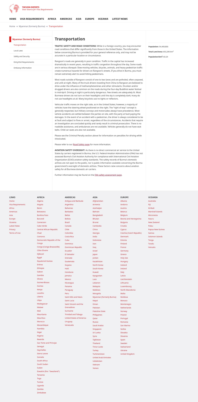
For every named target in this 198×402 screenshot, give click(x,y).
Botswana (41, 211)
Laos (95, 279)
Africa (11, 208)
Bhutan (96, 219)
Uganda (40, 385)
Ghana (40, 279)
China (95, 229)
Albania (123, 201)
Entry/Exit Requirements (24, 62)
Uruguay (68, 321)
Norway (123, 311)
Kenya (39, 289)
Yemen (95, 368)
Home (12, 26)
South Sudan (42, 364)
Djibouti (40, 254)
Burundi (40, 219)
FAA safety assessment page (108, 175)
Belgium (124, 215)
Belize (67, 215)
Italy (122, 272)
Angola (40, 204)
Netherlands (125, 307)
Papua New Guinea (156, 229)
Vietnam (96, 364)
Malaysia (96, 286)
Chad (39, 233)
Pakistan (96, 307)
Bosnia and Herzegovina (130, 219)
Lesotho (40, 293)
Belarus (123, 211)
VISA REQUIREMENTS (32, 19)
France (123, 247)
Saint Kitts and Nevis (73, 297)
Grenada (68, 258)
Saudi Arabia (98, 325)
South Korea (98, 268)
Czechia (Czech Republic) (130, 233)
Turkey (95, 350)
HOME (12, 19)
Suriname (69, 311)
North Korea (98, 265)
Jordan (95, 258)
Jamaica (68, 275)
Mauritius (41, 318)
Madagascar (42, 304)
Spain (122, 339)
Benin (39, 208)
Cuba (67, 240)
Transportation (56, 26)
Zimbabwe (41, 392)
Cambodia (97, 226)
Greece (123, 254)
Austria (123, 208)
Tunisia (40, 382)
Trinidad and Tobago (74, 314)
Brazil (67, 222)
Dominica (69, 243)
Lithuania (124, 283)
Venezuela (69, 325)
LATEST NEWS (120, 19)
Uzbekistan (97, 361)
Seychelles (41, 350)
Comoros (41, 236)
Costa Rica (69, 236)
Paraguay (69, 290)
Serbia (123, 329)
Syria (95, 336)
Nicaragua (69, 283)
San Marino (125, 325)
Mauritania (42, 314)
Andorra (123, 204)
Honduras (69, 272)
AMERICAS (66, 19)
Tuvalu (151, 243)
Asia (11, 215)
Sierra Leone (42, 353)
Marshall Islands (155, 211)
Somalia (40, 357)
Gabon (40, 271)
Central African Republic (47, 229)
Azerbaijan (97, 208)
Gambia (40, 275)
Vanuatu (151, 247)
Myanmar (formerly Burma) (32, 26)
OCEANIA (103, 19)
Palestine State (99, 311)
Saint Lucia (69, 300)
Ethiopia (40, 268)
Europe (12, 219)
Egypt (39, 257)
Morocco (41, 321)
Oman (95, 304)
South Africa (42, 360)
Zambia (40, 389)
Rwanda (40, 339)
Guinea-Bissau (43, 282)
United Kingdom (127, 354)
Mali (39, 311)
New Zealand (153, 222)
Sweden (123, 343)
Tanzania (41, 375)
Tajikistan (97, 339)
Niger (39, 332)
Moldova (124, 297)
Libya (39, 300)
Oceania (12, 222)
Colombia (69, 233)
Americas (13, 211)
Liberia (40, 296)
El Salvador (69, 254)
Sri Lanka (97, 332)
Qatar (95, 318)
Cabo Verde (42, 226)
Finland (123, 243)
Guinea (40, 286)
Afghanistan (98, 201)
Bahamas (69, 208)
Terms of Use (14, 233)
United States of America (75, 318)
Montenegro (125, 304)
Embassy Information (23, 68)
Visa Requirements (17, 204)
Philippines (97, 315)
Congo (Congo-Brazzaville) (48, 247)
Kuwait (95, 272)
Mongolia (97, 293)
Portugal (124, 318)
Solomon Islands (155, 236)
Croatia (123, 226)
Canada (68, 226)
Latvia (123, 275)
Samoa (151, 233)
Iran (94, 243)
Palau (150, 226)
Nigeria (40, 336)
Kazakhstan (97, 261)
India (95, 236)
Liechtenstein (126, 279)
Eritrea (40, 264)
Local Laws (18, 50)
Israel (95, 251)
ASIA (78, 19)
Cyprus (123, 229)
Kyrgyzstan (97, 275)
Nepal (95, 300)
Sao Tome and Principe (47, 343)
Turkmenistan (98, 354)
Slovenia (124, 336)
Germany (124, 251)
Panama (68, 286)
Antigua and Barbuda (74, 201)
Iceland (123, 265)
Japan (95, 254)
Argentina (69, 204)
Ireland (123, 268)
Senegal (40, 346)
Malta (122, 293)
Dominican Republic (73, 247)
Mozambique (42, 325)
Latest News (14, 226)
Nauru (151, 219)
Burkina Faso (42, 215)
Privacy (12, 229)
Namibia (40, 328)
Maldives (96, 290)
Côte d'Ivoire (42, 250)
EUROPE (89, 19)
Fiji (149, 204)
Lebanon (96, 283)
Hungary (124, 261)
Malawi (40, 307)
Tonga (151, 240)
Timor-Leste (98, 347)
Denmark (124, 236)
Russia (95, 322)
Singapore (97, 329)
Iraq (94, 247)
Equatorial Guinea (44, 261)
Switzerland (125, 347)
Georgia (96, 233)
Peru (67, 293)
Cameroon (41, 222)
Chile (67, 229)
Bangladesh (98, 215)
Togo (39, 378)
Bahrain (96, 211)
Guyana (68, 265)
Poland (123, 315)
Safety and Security (22, 56)
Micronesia (153, 215)
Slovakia (123, 332)
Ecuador (68, 251)
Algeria (40, 201)
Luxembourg (125, 286)
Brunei (95, 222)
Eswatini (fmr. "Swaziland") (48, 371)
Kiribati (151, 208)
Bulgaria (124, 222)
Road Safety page (81, 144)
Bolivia (68, 219)
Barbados (69, 211)
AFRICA (52, 19)
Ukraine (123, 350)
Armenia (96, 204)
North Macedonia (127, 290)
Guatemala (69, 261)
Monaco (123, 300)
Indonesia (97, 240)
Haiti (67, 268)
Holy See (124, 258)
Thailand (96, 343)
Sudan (40, 368)
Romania (124, 322)
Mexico (68, 279)
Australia (152, 201)
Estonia (123, 240)
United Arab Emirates (102, 357)
